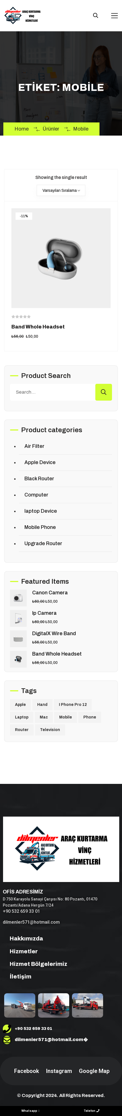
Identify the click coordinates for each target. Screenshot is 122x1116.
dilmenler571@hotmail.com (31, 922)
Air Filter (34, 446)
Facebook (26, 1071)
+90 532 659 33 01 (21, 911)
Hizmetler (20, 951)
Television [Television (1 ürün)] (50, 730)
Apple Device (40, 462)
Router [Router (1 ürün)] (22, 730)
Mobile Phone (40, 527)
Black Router (39, 478)
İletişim (17, 976)
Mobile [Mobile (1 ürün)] (65, 717)
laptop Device (40, 511)
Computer (36, 495)
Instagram (58, 1071)
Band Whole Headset (38, 327)
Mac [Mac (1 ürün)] (44, 717)
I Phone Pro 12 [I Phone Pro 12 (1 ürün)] (73, 705)
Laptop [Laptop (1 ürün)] (21, 717)
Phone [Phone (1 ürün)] (89, 717)
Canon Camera (50, 592)
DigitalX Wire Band (54, 633)
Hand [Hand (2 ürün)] (42, 705)
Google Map (93, 1071)
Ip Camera (44, 613)
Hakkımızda (23, 938)
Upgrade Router (43, 543)
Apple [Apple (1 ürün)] (20, 705)
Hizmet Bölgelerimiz (35, 964)
